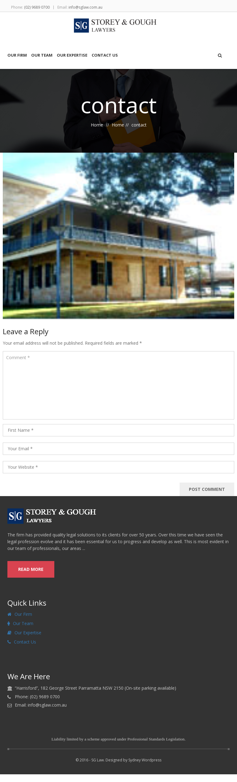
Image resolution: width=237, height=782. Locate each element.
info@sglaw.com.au (85, 7)
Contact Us (105, 55)
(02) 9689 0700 (37, 7)
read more (31, 569)
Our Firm (17, 55)
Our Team (42, 55)
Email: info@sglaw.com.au (41, 705)
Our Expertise (72, 55)
